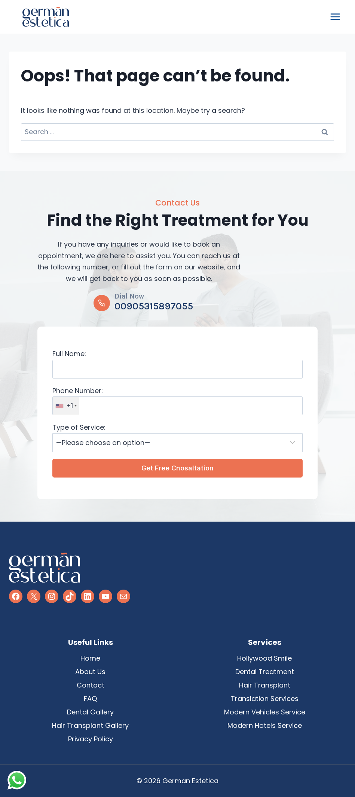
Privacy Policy (90, 739)
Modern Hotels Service (264, 725)
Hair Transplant (264, 685)
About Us (90, 671)
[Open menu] (335, 16)
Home (90, 658)
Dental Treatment (264, 671)
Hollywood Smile (264, 658)
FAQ (90, 698)
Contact (90, 685)
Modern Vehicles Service (264, 712)
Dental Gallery (90, 712)
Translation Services (265, 698)
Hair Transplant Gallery (90, 725)
